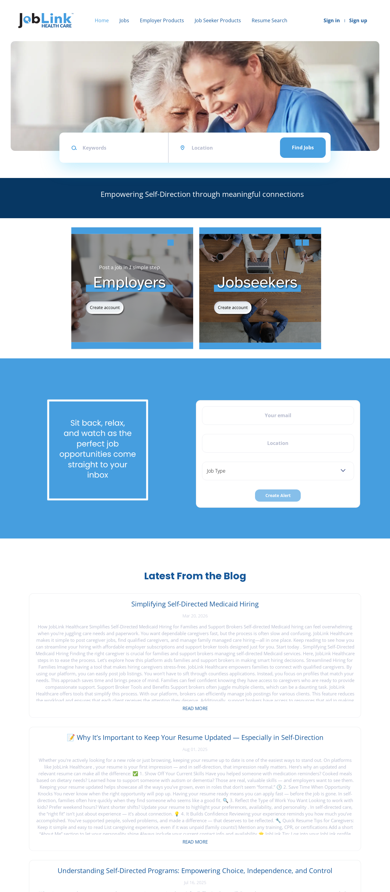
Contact (30, 827)
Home (102, 20)
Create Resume (215, 837)
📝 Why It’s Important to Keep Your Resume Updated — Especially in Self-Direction (195, 613)
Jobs (124, 20)
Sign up (358, 20)
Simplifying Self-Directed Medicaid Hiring (83, 608)
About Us (32, 837)
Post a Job (121, 827)
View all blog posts (195, 750)
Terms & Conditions (43, 847)
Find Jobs (303, 147)
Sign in (332, 20)
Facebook (305, 817)
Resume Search (269, 20)
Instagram (306, 827)
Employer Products (162, 20)
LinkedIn (305, 837)
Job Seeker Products (218, 20)
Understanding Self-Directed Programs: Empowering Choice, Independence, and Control (307, 617)
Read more (83, 708)
